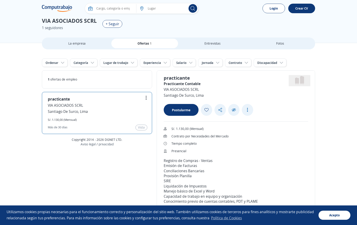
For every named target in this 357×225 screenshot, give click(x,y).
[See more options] (247, 109)
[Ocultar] (234, 110)
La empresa (77, 43)
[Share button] (220, 110)
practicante (59, 99)
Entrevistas (212, 43)
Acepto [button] (334, 215)
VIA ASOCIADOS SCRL (65, 105)
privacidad (106, 144)
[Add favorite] (206, 110)
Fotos (280, 43)
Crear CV (301, 8)
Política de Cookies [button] (226, 217)
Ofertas (145, 43)
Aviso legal (88, 144)
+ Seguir (112, 23)
